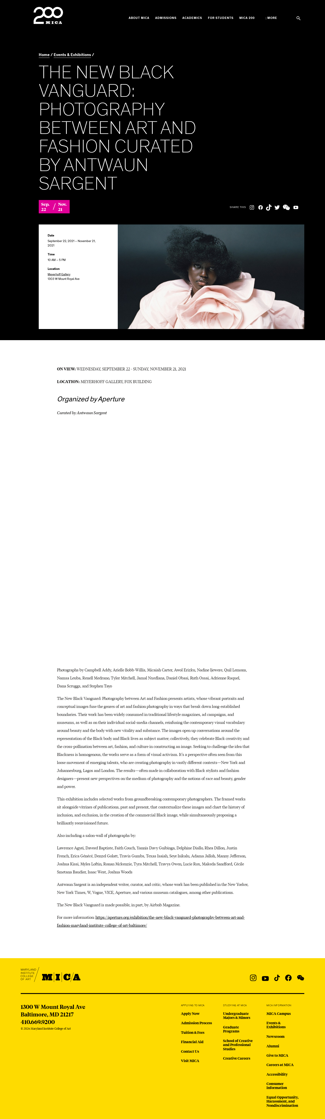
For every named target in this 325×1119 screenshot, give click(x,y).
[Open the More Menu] (271, 18)
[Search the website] (298, 18)
